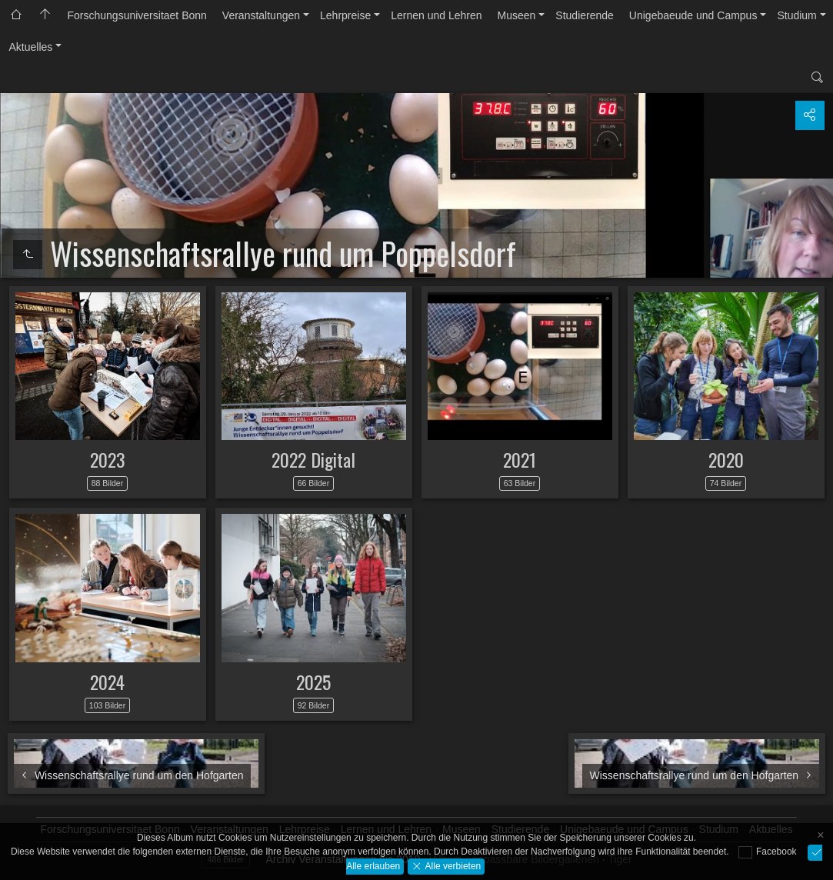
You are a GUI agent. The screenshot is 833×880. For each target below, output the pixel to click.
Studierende (584, 15)
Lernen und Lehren (436, 15)
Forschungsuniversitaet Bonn (137, 15)
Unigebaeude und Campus (693, 15)
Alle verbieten (451, 865)
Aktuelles (31, 47)
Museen (517, 15)
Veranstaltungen (261, 15)
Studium (796, 15)
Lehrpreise (345, 15)
